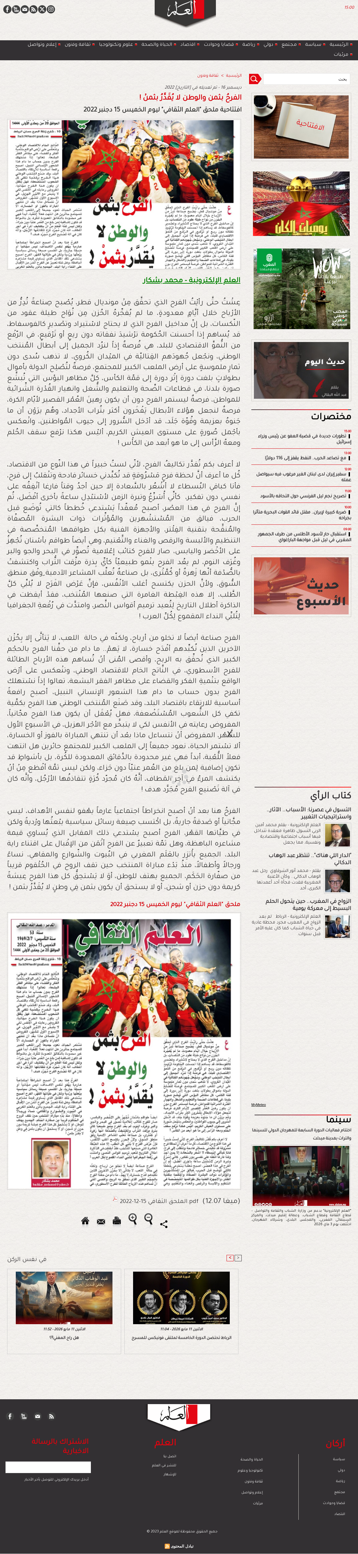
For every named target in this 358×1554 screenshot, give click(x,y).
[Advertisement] (170, 776)
